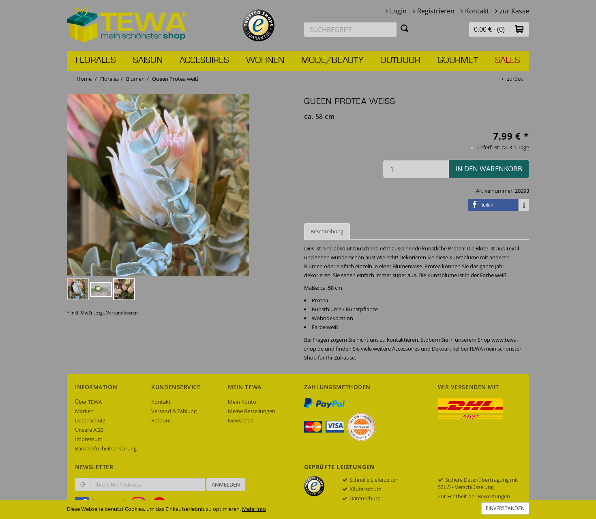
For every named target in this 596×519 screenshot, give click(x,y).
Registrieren (436, 10)
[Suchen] (405, 28)
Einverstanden (505, 508)
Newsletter (241, 420)
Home (84, 78)
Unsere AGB (89, 429)
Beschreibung (327, 231)
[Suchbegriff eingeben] (350, 29)
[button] (519, 29)
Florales (95, 60)
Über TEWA (88, 401)
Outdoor (400, 60)
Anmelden (226, 484)
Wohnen (265, 60)
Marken (84, 411)
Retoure (161, 420)
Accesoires (204, 60)
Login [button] (398, 10)
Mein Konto (242, 401)
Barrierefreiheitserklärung (106, 448)
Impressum (89, 439)
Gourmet (457, 60)
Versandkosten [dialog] (122, 313)
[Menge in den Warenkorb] (416, 169)
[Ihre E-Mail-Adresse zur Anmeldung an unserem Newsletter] (147, 484)
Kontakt (477, 10)
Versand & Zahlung (174, 411)
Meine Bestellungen (251, 411)
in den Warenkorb (488, 168)
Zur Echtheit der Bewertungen (474, 496)
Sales (507, 60)
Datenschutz (90, 420)
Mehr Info (254, 509)
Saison (148, 60)
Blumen (135, 78)
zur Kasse (514, 10)
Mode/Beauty (332, 60)
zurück (515, 78)
